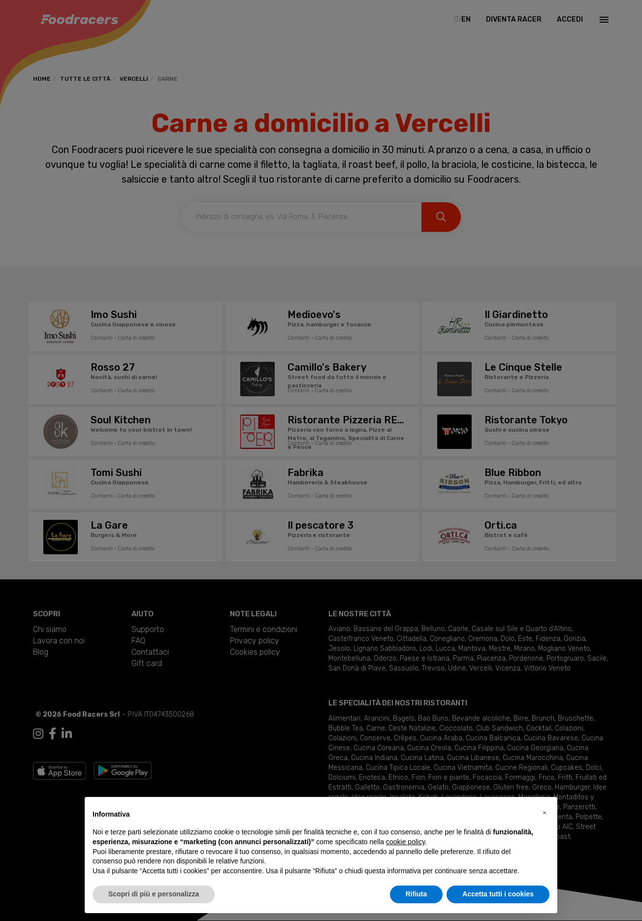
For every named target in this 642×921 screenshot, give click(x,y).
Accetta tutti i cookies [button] (498, 894)
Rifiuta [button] (416, 894)
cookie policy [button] (405, 842)
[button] (544, 813)
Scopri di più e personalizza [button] (153, 894)
